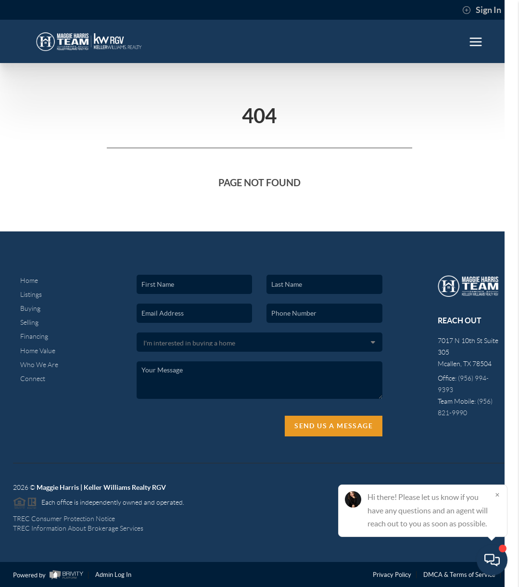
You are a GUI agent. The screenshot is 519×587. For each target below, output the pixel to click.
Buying (30, 308)
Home (29, 280)
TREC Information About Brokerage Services (78, 528)
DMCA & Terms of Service (459, 574)
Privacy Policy (392, 574)
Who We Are (39, 365)
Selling (29, 322)
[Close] (497, 494)
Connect (32, 379)
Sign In (481, 10)
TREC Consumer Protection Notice (64, 519)
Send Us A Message (333, 426)
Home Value (37, 351)
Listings (31, 294)
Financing (34, 336)
